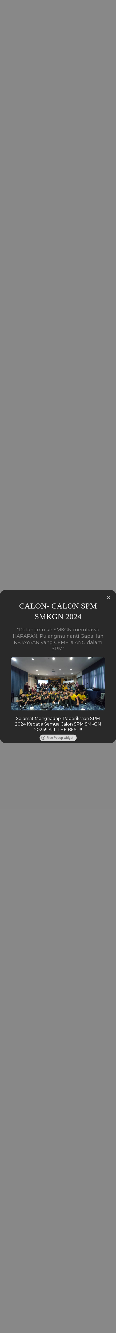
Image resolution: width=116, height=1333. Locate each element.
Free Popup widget (57, 738)
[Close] (108, 597)
